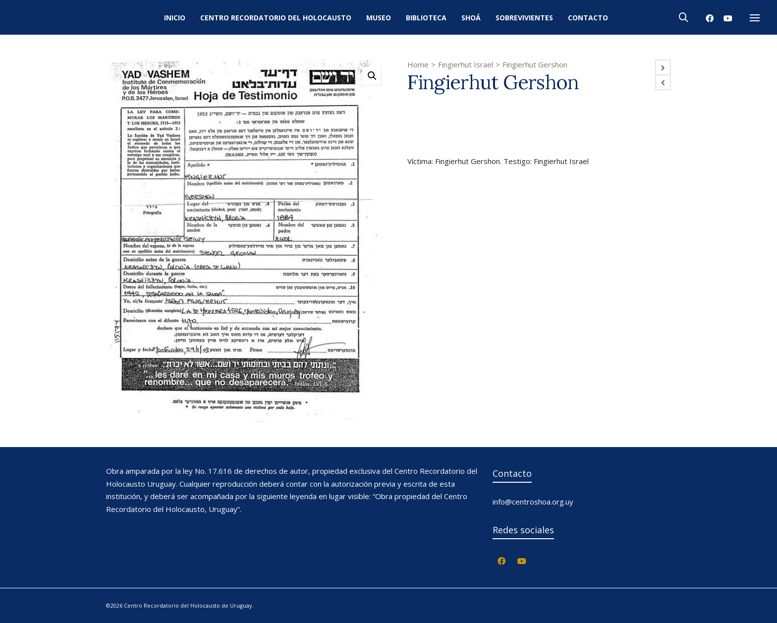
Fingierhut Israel (465, 64)
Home (418, 64)
